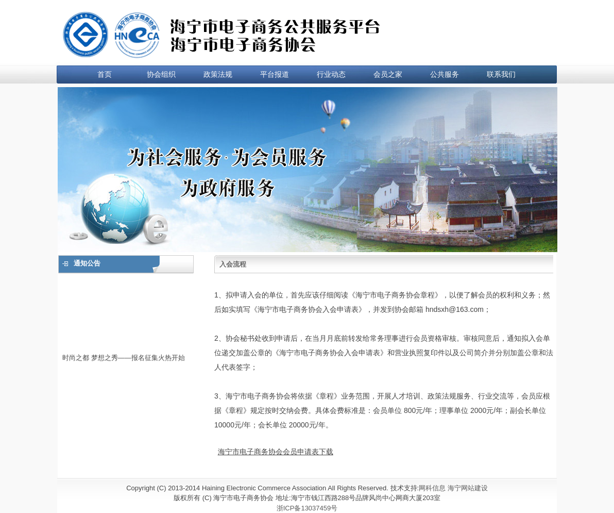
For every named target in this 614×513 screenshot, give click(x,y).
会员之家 (387, 74)
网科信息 (432, 488)
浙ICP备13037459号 (307, 508)
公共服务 (444, 74)
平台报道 (274, 74)
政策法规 (217, 74)
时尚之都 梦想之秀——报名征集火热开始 (123, 358)
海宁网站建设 (468, 488)
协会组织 (161, 74)
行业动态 (331, 74)
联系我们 (501, 74)
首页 (104, 74)
